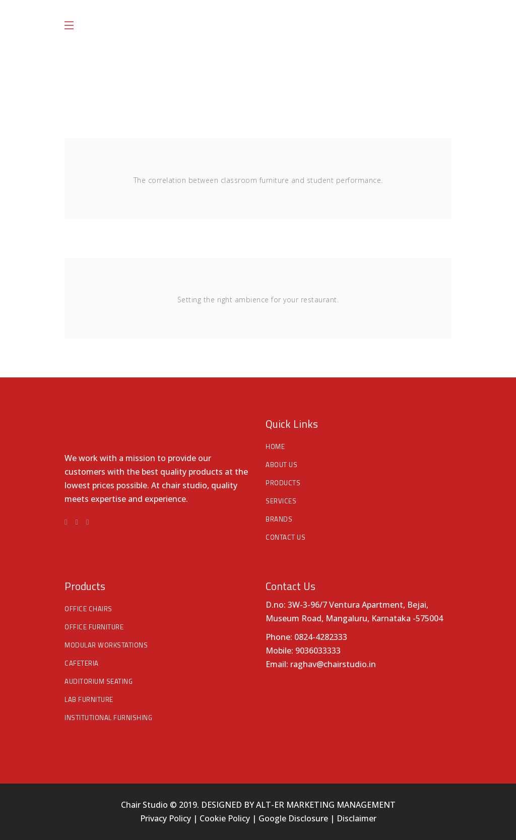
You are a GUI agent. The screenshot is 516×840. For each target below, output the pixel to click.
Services (281, 501)
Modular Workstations (106, 645)
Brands (279, 519)
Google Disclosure (293, 818)
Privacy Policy (166, 818)
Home (275, 446)
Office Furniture (93, 627)
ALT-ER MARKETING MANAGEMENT (326, 804)
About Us (281, 465)
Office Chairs (88, 609)
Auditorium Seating (98, 681)
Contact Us (285, 537)
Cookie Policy (225, 818)
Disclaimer (356, 818)
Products (283, 483)
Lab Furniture (88, 699)
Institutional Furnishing (108, 718)
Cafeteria (81, 663)
